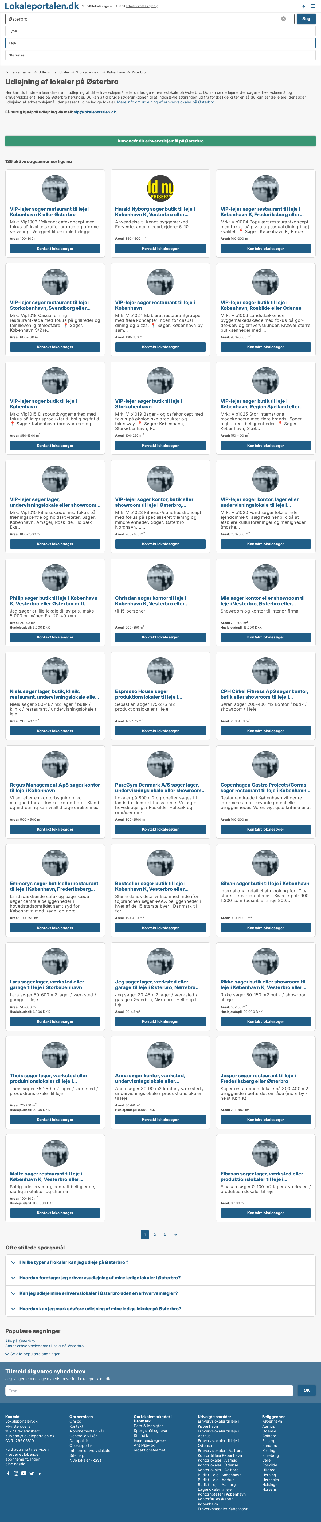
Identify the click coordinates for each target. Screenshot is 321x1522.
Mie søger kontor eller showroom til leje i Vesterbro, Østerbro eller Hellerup (263, 603)
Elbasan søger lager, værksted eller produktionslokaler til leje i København (262, 1179)
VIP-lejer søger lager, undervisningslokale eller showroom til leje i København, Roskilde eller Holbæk (53, 507)
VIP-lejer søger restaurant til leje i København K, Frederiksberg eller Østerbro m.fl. (260, 214)
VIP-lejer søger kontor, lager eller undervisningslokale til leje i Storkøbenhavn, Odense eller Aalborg (265, 504)
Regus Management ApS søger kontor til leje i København (55, 787)
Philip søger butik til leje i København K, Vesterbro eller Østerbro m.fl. (53, 600)
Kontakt (76, 1426)
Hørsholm (270, 1479)
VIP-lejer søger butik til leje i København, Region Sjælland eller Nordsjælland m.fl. (260, 406)
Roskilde (269, 1465)
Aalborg (269, 1436)
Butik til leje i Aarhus (216, 1479)
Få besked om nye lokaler (303, 6)
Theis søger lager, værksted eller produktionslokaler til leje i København (49, 1081)
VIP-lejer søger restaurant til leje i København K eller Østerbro (50, 211)
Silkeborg (270, 1455)
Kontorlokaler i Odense (218, 1465)
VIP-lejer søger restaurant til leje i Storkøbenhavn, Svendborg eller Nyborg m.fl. (50, 307)
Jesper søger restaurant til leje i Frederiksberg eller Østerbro (258, 1078)
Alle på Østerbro (20, 1341)
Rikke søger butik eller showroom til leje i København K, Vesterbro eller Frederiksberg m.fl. (263, 987)
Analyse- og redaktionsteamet (149, 1447)
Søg (306, 18)
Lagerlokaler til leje (215, 1489)
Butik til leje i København (219, 1475)
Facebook (8, 1473)
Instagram (16, 1473)
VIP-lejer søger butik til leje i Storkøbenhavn (148, 403)
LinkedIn (39, 1473)
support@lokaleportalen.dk (29, 1436)
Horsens (269, 1489)
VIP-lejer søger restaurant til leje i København (155, 305)
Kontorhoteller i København (222, 1494)
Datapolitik (79, 1440)
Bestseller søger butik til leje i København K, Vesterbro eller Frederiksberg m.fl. (150, 888)
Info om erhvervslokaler (90, 1450)
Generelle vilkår (83, 1436)
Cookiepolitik (81, 1445)
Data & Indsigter (148, 1425)
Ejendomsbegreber (151, 1440)
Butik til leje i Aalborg (217, 1484)
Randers (269, 1445)
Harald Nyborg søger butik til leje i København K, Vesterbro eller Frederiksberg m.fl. (155, 214)
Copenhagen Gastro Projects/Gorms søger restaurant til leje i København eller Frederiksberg (263, 790)
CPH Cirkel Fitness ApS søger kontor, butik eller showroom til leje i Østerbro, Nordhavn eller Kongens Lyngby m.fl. (264, 699)
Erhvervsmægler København (223, 1508)
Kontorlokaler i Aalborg (218, 1469)
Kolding (268, 1450)
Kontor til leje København (220, 1455)
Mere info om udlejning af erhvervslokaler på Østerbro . (166, 102)
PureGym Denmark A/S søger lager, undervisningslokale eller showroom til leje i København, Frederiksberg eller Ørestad (158, 793)
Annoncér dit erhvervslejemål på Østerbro (160, 141)
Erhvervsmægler (18, 72)
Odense (269, 1431)
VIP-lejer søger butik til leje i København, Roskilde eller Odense (261, 305)
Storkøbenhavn (88, 72)
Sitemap (76, 1455)
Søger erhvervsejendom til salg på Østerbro (44, 1345)
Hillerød (269, 1469)
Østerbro (139, 72)
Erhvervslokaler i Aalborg (220, 1450)
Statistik (141, 1435)
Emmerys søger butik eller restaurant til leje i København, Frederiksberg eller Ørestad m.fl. (54, 888)
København (116, 72)
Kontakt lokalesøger (55, 248)
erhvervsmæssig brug (142, 6)
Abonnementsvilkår (86, 1431)
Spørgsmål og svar (150, 1430)
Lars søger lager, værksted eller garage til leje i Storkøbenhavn (47, 984)
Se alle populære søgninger (35, 1353)
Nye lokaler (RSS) (85, 1460)
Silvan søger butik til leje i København (265, 883)
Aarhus (268, 1426)
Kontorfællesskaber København (215, 1501)
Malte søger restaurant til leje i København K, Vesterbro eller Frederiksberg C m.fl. (46, 1179)
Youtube (24, 1473)
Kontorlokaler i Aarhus (217, 1460)
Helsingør (270, 1484)
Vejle (266, 1460)
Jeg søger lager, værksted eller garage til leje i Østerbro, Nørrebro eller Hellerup (155, 987)
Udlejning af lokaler (53, 72)
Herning (269, 1475)
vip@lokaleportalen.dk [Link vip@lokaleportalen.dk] (95, 112)
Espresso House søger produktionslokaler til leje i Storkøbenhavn (146, 696)
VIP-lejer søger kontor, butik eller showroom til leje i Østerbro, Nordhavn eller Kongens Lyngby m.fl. (158, 504)
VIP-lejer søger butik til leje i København (43, 403)
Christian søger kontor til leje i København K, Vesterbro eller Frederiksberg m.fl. (150, 603)
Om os (75, 1421)
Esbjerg (269, 1440)
